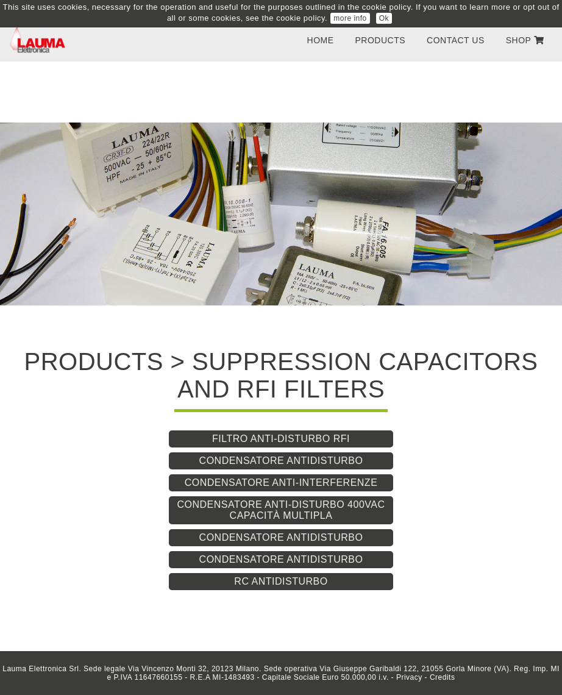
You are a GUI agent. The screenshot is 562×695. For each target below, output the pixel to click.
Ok (384, 18)
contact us (456, 40)
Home (320, 40)
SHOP (525, 40)
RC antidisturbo (280, 581)
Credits (442, 677)
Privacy (409, 677)
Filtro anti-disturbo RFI (281, 438)
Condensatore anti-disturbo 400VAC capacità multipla (281, 510)
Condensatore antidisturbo (281, 460)
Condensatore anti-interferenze (281, 482)
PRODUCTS (380, 40)
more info (350, 18)
